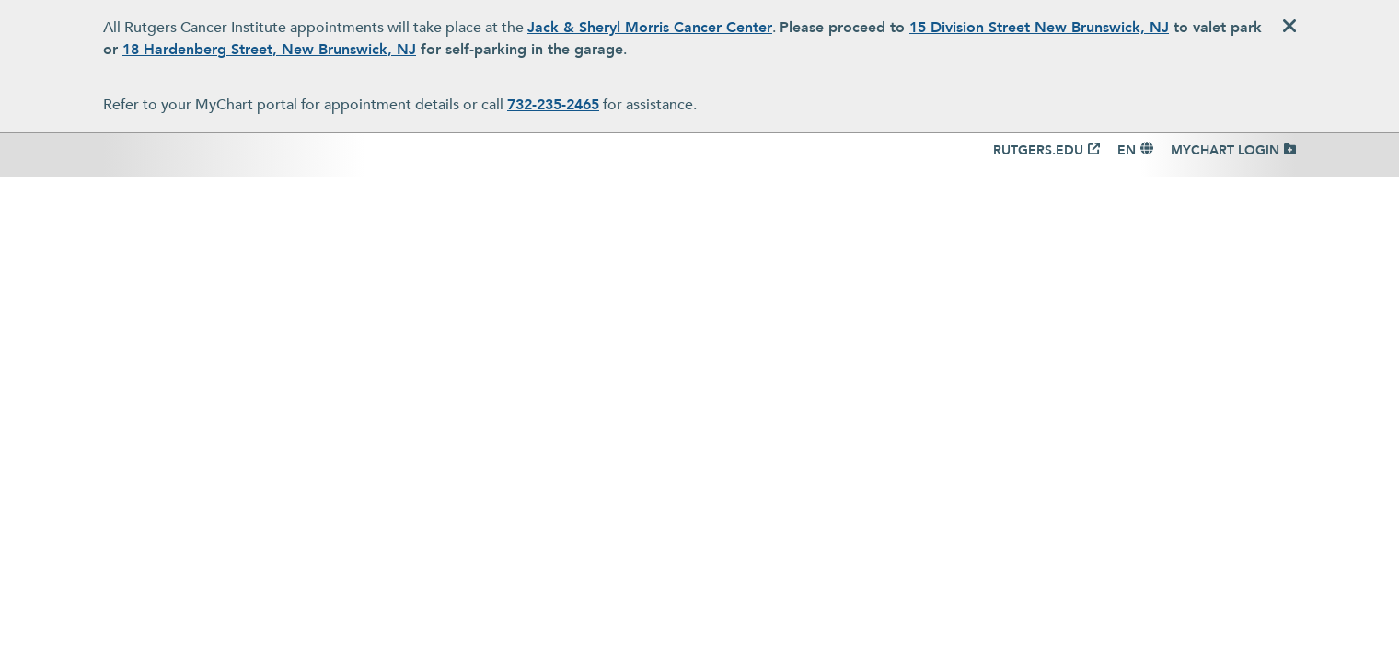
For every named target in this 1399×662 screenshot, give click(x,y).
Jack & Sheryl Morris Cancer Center (649, 27)
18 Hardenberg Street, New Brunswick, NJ (269, 50)
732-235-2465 (553, 105)
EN (1126, 150)
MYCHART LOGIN (1225, 150)
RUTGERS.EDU (1038, 150)
